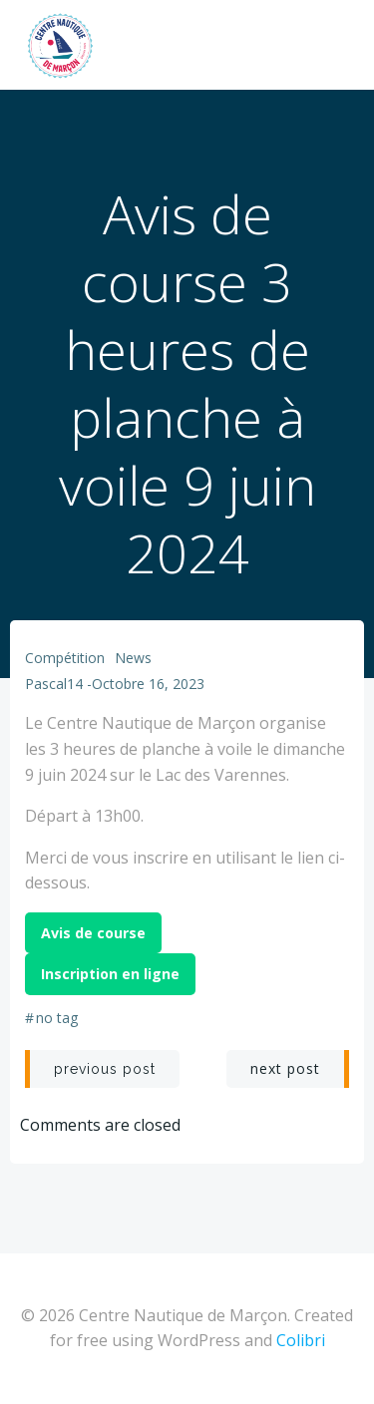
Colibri (300, 1340)
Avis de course (93, 932)
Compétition (65, 657)
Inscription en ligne (110, 973)
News (133, 657)
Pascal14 (54, 683)
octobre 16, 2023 (148, 683)
